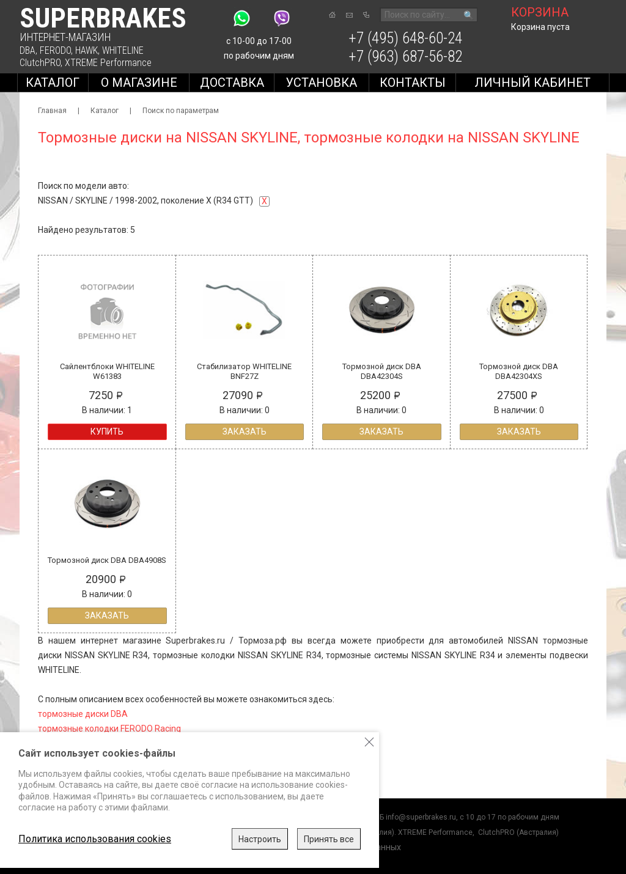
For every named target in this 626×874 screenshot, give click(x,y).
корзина (540, 12)
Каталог (52, 82)
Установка (321, 82)
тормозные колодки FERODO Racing (109, 728)
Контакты (413, 82)
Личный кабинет (532, 82)
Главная (52, 110)
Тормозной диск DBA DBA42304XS (518, 371)
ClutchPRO (40, 62)
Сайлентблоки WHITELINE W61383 (107, 371)
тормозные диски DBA (83, 714)
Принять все (329, 839)
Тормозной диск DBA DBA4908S (107, 560)
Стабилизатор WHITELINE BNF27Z (244, 371)
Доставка (232, 82)
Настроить (259, 839)
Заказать (245, 431)
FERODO (55, 50)
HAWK (86, 50)
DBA (27, 50)
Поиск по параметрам (180, 110)
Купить (106, 431)
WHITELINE (123, 50)
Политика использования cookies (94, 839)
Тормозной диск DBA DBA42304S (381, 371)
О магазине (139, 82)
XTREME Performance (108, 62)
